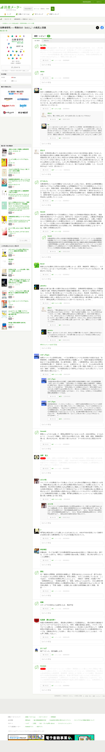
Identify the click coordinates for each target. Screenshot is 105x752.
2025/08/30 (66, 78)
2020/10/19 (66, 654)
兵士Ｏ (50, 113)
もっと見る (23, 240)
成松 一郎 (10, 316)
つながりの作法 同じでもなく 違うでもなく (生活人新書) (18, 170)
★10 (53, 499)
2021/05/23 (67, 499)
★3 (53, 60)
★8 (53, 200)
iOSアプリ (40, 726)
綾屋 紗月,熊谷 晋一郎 (14, 172)
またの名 (43, 480)
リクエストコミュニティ (65, 723)
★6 (53, 231)
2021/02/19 (66, 591)
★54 (53, 374)
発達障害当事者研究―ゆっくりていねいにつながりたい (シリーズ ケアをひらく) (19, 181)
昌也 (41, 571)
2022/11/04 (67, 374)
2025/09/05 (66, 60)
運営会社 (27, 720)
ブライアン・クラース (14, 284)
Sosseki (43, 431)
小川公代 (10, 304)
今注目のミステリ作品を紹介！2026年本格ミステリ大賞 (18, 23)
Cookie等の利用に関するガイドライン (60, 720)
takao (42, 71)
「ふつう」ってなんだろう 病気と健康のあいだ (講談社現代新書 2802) (18, 291)
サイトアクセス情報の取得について (84, 720)
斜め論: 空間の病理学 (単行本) (17, 322)
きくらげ (43, 648)
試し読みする (15, 67)
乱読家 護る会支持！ (48, 620)
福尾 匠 (10, 261)
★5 (53, 274)
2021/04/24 (66, 538)
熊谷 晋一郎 (8, 19)
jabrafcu (43, 286)
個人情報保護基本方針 (40, 720)
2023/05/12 (66, 274)
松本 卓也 (10, 324)
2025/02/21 (67, 170)
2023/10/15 (66, 231)
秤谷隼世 (43, 549)
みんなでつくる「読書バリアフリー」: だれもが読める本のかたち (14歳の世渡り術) (18, 312)
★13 (53, 303)
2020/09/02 (66, 685)
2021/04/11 (66, 560)
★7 (53, 108)
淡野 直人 (44, 455)
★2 (60, 119)
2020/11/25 (66, 637)
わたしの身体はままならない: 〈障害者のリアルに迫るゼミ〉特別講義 (18, 203)
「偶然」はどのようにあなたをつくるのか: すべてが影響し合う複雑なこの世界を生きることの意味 (19, 281)
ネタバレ (46, 40)
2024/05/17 (66, 200)
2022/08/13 (66, 444)
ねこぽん (43, 45)
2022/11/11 (67, 303)
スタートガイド (43, 717)
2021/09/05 (66, 468)
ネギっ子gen (44, 355)
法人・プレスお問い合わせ (47, 723)
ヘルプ (27, 723)
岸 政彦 (10, 273)
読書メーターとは (30, 717)
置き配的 (10, 259)
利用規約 (53, 717)
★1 (53, 78)
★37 (53, 170)
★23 (60, 419)
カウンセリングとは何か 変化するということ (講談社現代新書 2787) (18, 250)
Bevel (42, 264)
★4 (53, 468)
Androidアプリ (29, 726)
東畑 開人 (10, 253)
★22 (60, 396)
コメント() (57, 60)
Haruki (42, 212)
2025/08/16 (66, 108)
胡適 (41, 602)
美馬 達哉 (10, 294)
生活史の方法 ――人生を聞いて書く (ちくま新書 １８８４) (19, 270)
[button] (52, 9)
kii (41, 89)
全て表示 (37, 40)
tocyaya (43, 666)
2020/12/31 (66, 608)
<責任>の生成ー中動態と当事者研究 (18, 149)
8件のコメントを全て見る (48, 344)
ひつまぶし (44, 181)
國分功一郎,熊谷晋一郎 (14, 151)
